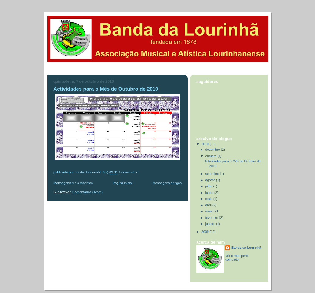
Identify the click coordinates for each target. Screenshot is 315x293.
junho (209, 192)
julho (209, 186)
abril (208, 205)
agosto (210, 180)
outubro (211, 156)
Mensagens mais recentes (73, 183)
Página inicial (122, 183)
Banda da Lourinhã (246, 247)
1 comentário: (129, 172)
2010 (205, 144)
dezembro (213, 149)
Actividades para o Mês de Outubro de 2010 (105, 89)
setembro (212, 173)
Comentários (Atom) (87, 192)
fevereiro (212, 217)
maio (209, 199)
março (210, 211)
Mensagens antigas (167, 183)
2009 (205, 231)
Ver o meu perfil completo (236, 257)
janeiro (210, 224)
